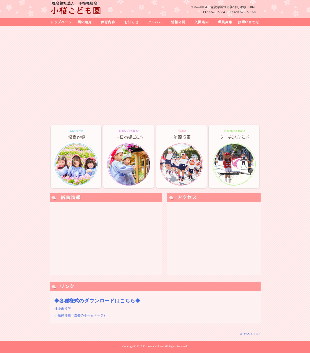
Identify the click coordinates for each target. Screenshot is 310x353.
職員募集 (225, 22)
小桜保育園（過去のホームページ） (80, 315)
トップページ (61, 22)
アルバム (155, 22)
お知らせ (131, 22)
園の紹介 (85, 22)
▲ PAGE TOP (250, 333)
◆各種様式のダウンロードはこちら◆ (97, 301)
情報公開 (178, 22)
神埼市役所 (62, 309)
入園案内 (202, 22)
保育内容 (108, 22)
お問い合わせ (248, 22)
